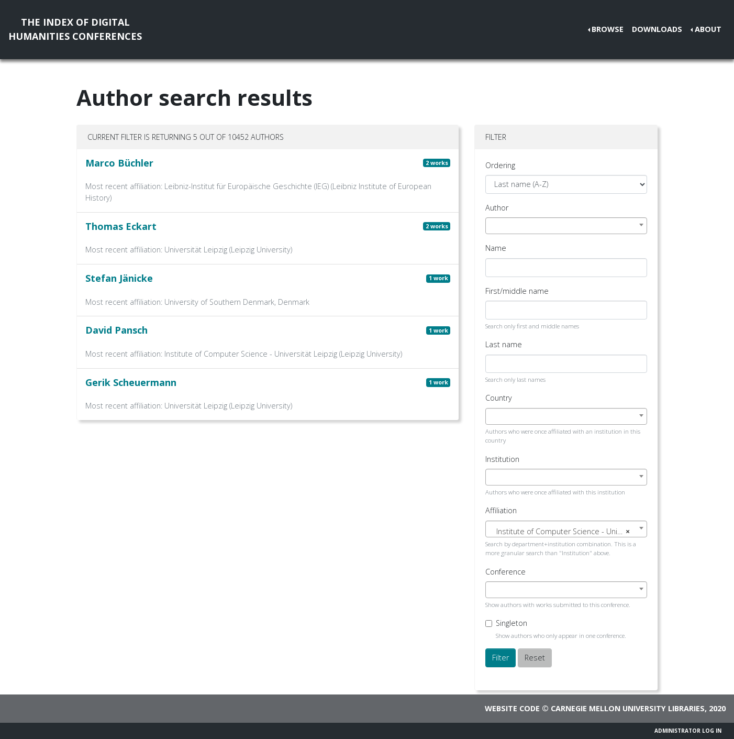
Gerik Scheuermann (130, 382)
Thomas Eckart (121, 226)
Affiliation (501, 510)
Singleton (511, 623)
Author (496, 208)
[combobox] (566, 225)
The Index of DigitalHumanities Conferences (75, 29)
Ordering (500, 165)
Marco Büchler (119, 163)
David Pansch (116, 330)
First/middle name (517, 291)
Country (498, 398)
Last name (503, 344)
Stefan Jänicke (119, 278)
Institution (502, 459)
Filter (500, 658)
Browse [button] (608, 29)
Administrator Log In (687, 730)
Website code (512, 708)
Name (495, 248)
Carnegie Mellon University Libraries (628, 708)
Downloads (657, 29)
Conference (505, 572)
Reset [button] (535, 658)
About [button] (708, 29)
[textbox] (566, 531)
